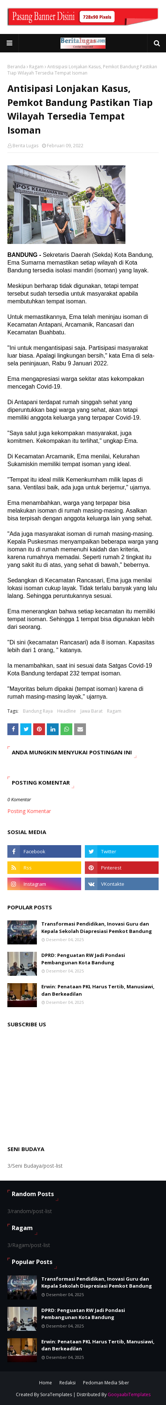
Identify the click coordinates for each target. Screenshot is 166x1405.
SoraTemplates (56, 1394)
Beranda (16, 66)
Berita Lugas (25, 145)
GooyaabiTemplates (129, 1394)
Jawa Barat (91, 711)
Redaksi (67, 1383)
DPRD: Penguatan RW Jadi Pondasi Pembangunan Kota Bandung (83, 959)
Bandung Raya (38, 711)
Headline (66, 711)
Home (45, 1383)
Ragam (36, 66)
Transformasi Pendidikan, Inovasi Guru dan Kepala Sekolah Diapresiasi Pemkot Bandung (96, 927)
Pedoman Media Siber (106, 1383)
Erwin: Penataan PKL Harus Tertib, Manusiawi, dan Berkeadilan (98, 990)
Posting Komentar (29, 811)
